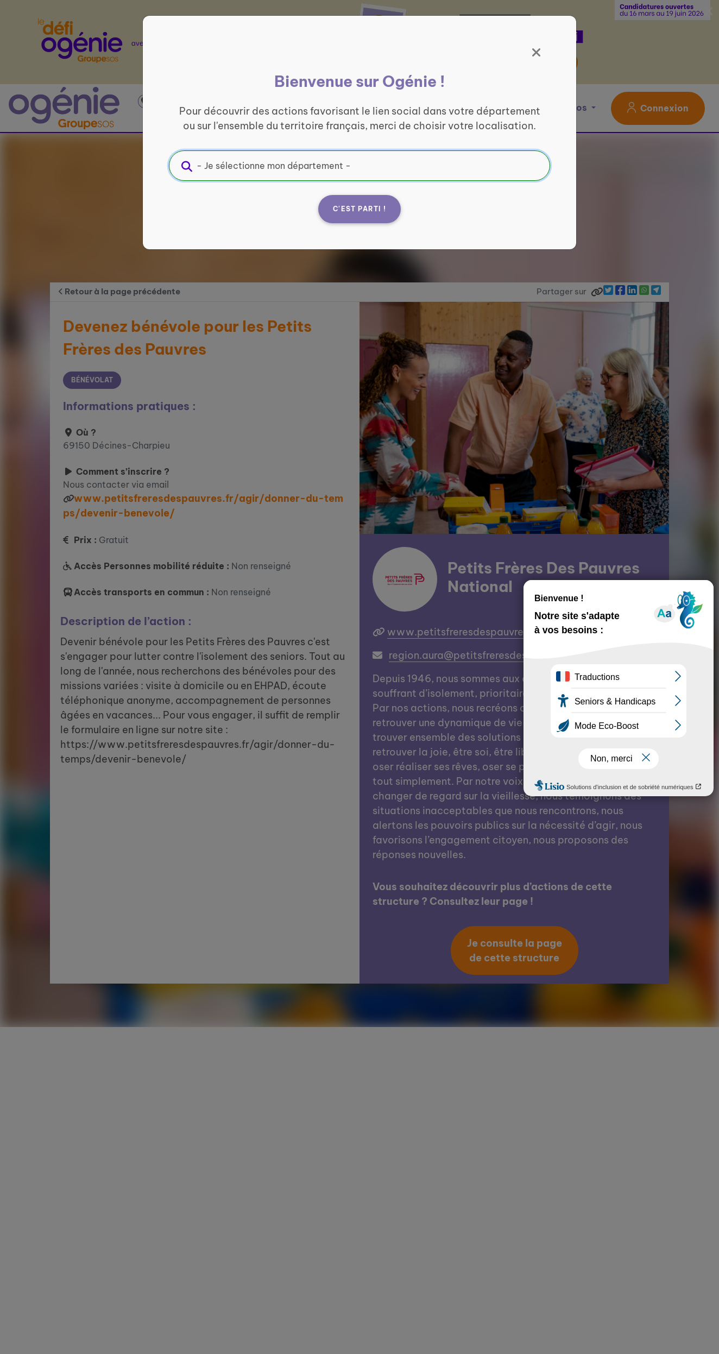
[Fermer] (536, 52)
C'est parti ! (359, 209)
